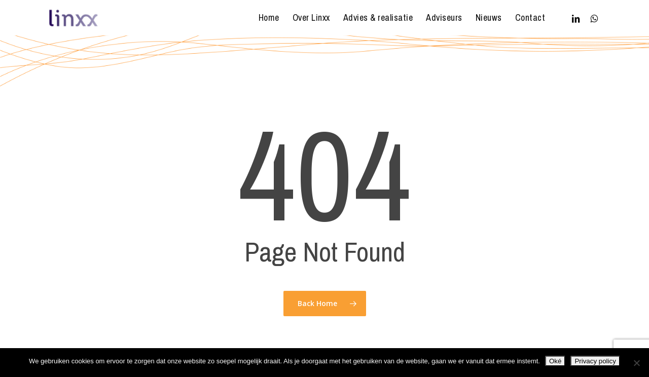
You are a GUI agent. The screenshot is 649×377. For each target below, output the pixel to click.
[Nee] (636, 363)
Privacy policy (595, 361)
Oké (555, 361)
